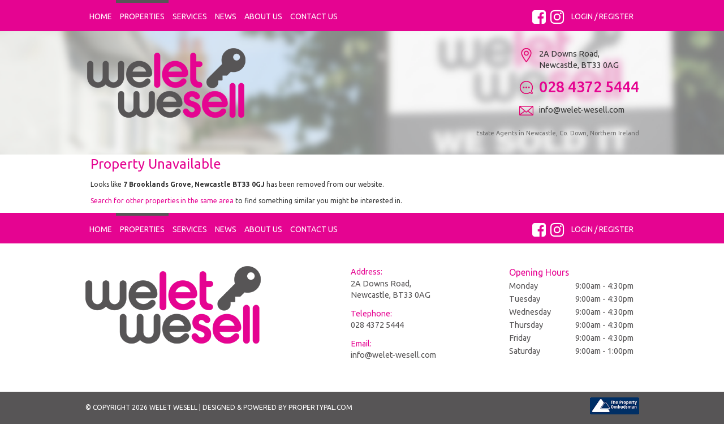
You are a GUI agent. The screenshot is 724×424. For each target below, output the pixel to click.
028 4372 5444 (377, 324)
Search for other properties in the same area (162, 200)
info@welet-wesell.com (393, 354)
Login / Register (602, 16)
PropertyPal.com (320, 407)
